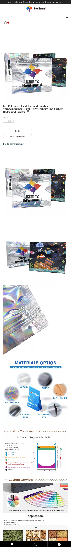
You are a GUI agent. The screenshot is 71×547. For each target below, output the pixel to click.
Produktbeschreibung (13, 144)
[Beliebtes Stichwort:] (67, 17)
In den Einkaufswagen (17, 136)
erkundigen (18, 131)
